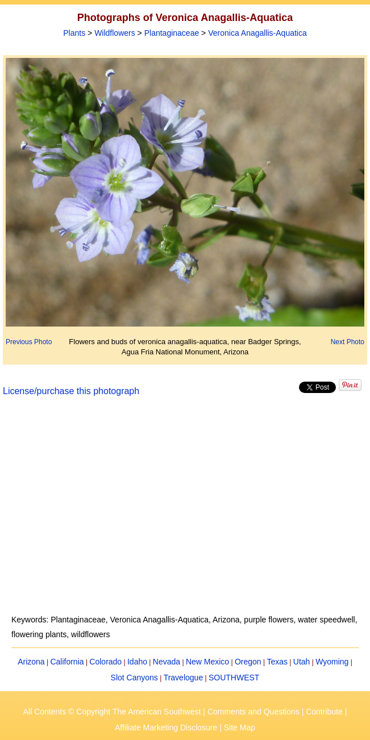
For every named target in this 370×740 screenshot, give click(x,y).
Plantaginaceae (171, 32)
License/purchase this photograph (71, 391)
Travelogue (183, 677)
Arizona (31, 661)
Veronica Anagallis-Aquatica (257, 32)
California (67, 661)
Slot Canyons (134, 677)
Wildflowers (114, 32)
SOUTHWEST (234, 677)
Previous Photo (29, 342)
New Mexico (207, 661)
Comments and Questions (253, 711)
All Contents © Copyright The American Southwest (112, 711)
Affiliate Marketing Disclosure (166, 727)
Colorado (105, 661)
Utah (301, 661)
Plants (74, 32)
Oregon (248, 661)
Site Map (239, 727)
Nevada (166, 661)
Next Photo (347, 342)
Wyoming (331, 661)
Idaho (137, 661)
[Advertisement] (185, 512)
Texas (277, 661)
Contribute (324, 711)
